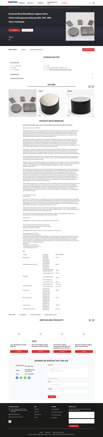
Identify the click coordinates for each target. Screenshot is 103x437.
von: (49, 381)
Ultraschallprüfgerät (55, 409)
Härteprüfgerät (23, 314)
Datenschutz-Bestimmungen (58, 432)
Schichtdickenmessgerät (56, 414)
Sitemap (41, 432)
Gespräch (14, 30)
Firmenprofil (36, 409)
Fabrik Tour (36, 411)
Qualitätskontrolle (37, 414)
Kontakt (52, 396)
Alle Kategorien (54, 417)
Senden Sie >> (73, 426)
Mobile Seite (47, 432)
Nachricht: (50, 365)
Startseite (11, 7)
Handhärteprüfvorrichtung (50, 314)
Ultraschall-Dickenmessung (57, 412)
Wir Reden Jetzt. (27, 30)
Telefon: (50, 388)
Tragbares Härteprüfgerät (25, 7)
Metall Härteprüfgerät (35, 314)
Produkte (16, 7)
